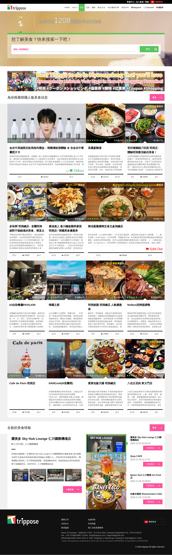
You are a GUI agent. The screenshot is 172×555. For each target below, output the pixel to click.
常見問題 (92, 524)
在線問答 (92, 519)
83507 (26, 255)
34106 (65, 412)
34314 (44, 177)
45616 (144, 412)
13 (117, 177)
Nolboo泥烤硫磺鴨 (138, 304)
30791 (65, 255)
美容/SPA (125, 7)
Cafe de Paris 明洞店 (22, 383)
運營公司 (65, 519)
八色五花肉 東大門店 (139, 383)
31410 (144, 334)
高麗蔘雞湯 (94, 147)
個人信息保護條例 (95, 528)
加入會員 (140, 2)
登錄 (147, 2)
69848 (123, 255)
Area (74, 7)
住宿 (87, 7)
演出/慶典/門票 (113, 7)
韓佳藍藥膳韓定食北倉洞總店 (105, 226)
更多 (154, 97)
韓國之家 (54, 304)
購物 (93, 7)
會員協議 (65, 528)
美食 (81, 7)
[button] (84, 88)
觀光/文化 (101, 7)
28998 (26, 334)
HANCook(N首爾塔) (61, 383)
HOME (67, 7)
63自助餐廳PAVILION (22, 304)
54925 (144, 177)
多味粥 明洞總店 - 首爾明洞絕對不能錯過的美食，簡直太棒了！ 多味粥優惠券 (26, 230)
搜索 (148, 49)
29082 (104, 334)
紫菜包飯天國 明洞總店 (102, 383)
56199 (104, 412)
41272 (104, 177)
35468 (65, 334)
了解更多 (70, 489)
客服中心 (130, 2)
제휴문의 (65, 524)
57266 (26, 412)
